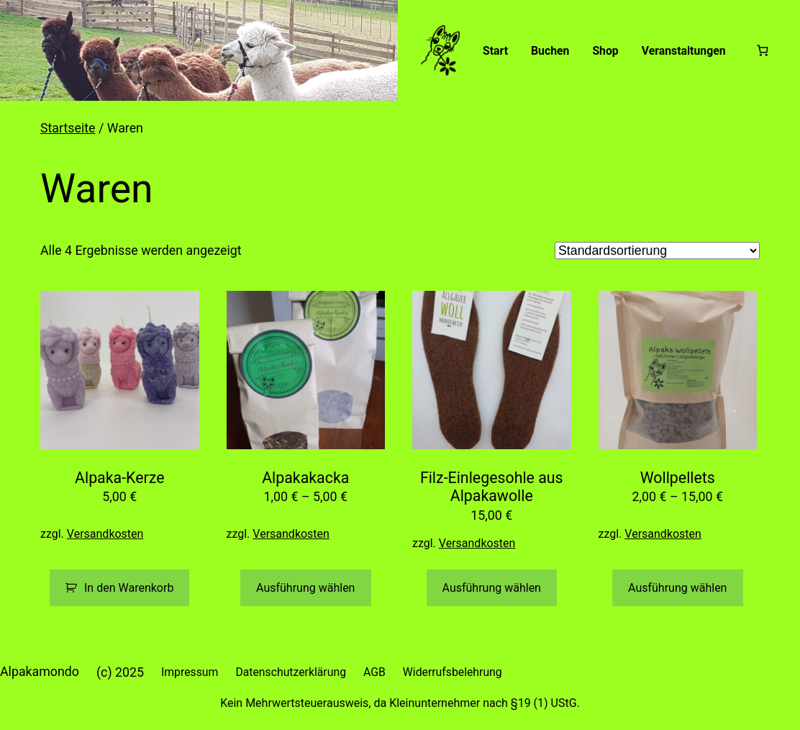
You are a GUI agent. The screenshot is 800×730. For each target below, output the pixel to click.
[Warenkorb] (763, 50)
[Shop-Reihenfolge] (657, 250)
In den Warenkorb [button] (128, 588)
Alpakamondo (39, 671)
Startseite (68, 127)
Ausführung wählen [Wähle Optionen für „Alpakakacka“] (305, 588)
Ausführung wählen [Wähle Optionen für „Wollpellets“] (677, 588)
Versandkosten (105, 534)
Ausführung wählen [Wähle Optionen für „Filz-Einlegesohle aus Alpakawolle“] (491, 588)
